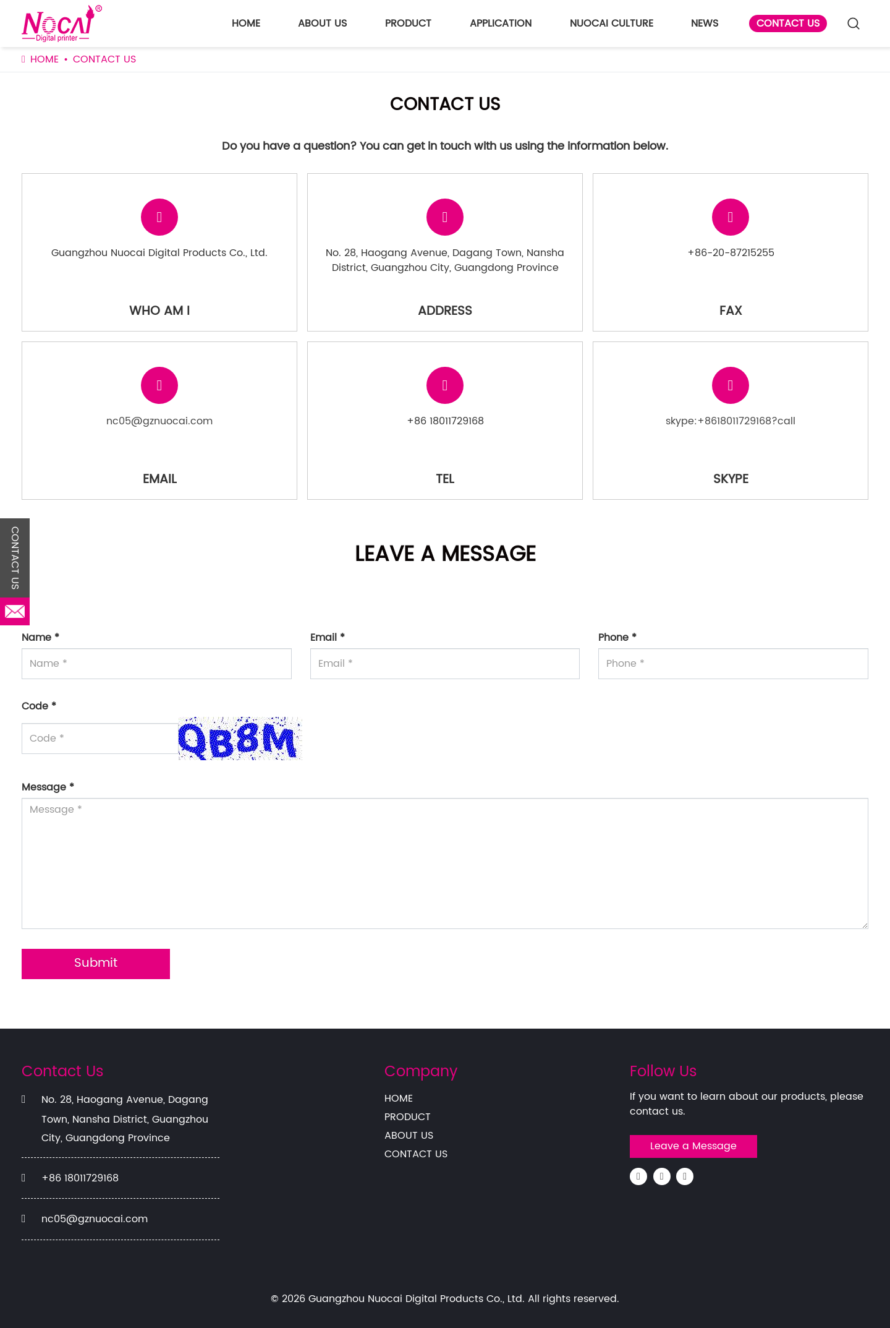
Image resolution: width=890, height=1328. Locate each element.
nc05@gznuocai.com (159, 421)
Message (48, 787)
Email (327, 637)
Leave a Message (693, 1146)
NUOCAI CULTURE (611, 23)
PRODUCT (408, 23)
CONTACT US (788, 23)
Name (40, 637)
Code (39, 706)
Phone (617, 637)
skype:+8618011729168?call (730, 421)
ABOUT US (322, 23)
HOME (246, 23)
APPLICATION (501, 23)
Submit (95, 963)
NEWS (704, 23)
